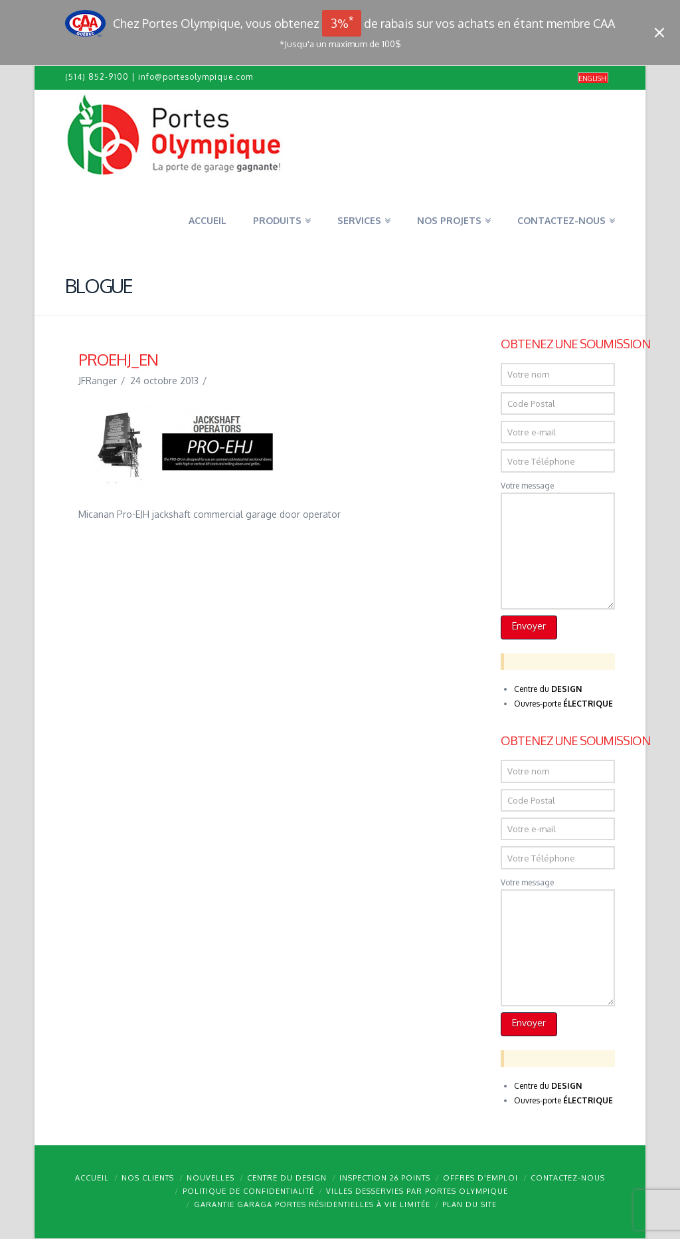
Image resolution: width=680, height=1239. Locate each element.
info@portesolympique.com (195, 77)
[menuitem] (593, 78)
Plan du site (469, 1204)
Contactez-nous (568, 1178)
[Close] (659, 33)
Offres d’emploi (480, 1178)
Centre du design (287, 1178)
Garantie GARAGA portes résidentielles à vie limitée (312, 1204)
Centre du (548, 689)
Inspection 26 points (384, 1178)
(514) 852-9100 (97, 77)
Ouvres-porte (563, 704)
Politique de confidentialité (248, 1191)
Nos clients (148, 1178)
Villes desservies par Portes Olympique (417, 1191)
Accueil (92, 1178)
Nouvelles (210, 1178)
